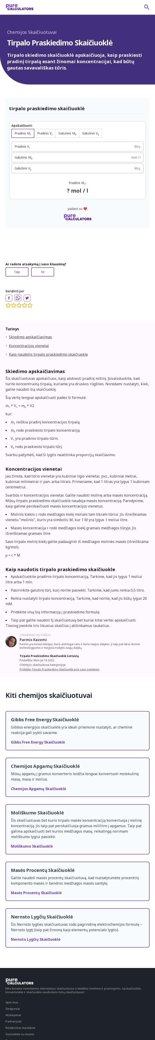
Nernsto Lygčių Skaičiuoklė (35, 939)
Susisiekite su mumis (19, 1034)
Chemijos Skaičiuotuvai (32, 32)
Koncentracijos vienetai (29, 345)
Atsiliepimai (13, 1015)
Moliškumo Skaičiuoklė (32, 846)
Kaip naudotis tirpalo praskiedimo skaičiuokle (48, 354)
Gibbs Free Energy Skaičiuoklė (38, 742)
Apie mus (11, 1002)
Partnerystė (13, 1021)
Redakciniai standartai (20, 1028)
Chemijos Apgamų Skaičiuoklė (38, 788)
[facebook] (8, 298)
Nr (43, 272)
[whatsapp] (18, 297)
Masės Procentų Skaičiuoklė (36, 892)
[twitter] (27, 298)
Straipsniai (12, 1008)
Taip (17, 272)
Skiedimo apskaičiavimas (30, 336)
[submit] (147, 7)
